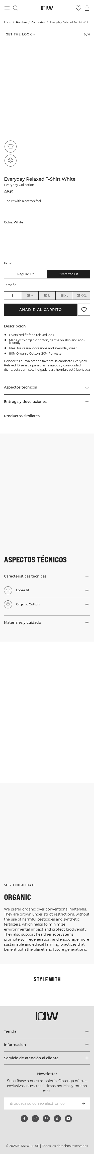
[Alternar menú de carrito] (87, 8)
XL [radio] (64, 296)
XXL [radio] (81, 296)
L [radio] (47, 296)
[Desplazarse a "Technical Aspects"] (47, 387)
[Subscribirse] (83, 1103)
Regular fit (25, 274)
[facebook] (24, 1119)
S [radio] (12, 295)
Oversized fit (68, 274)
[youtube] (68, 1119)
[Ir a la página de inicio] (47, 8)
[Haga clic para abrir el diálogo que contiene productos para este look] (23, 665)
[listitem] (13, 243)
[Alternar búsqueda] (15, 8)
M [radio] (29, 296)
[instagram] (35, 1119)
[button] (47, 402)
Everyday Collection (19, 185)
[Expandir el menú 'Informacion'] (47, 1044)
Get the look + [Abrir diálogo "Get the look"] (20, 34)
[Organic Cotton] (11, 161)
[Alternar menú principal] (7, 8)
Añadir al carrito (40, 309)
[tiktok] (57, 1119)
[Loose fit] (11, 146)
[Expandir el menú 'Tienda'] (47, 1031)
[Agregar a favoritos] (84, 310)
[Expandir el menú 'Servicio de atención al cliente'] (47, 1058)
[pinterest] (46, 1119)
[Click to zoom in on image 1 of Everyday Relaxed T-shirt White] (47, 100)
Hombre (21, 22)
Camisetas (38, 22)
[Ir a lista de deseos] (78, 8)
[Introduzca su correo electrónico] (40, 1103)
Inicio (7, 22)
